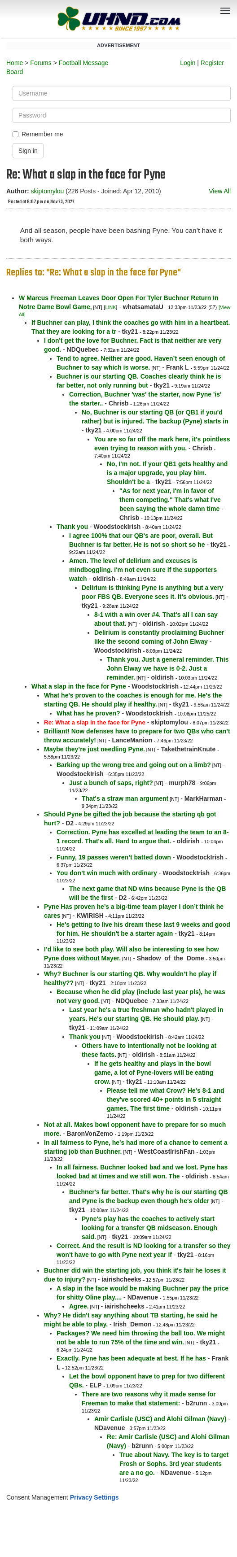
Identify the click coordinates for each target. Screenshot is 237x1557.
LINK (110, 307)
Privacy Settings (94, 1497)
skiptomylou (47, 191)
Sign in (28, 150)
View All (220, 191)
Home (14, 62)
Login (187, 62)
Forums (40, 62)
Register (212, 62)
